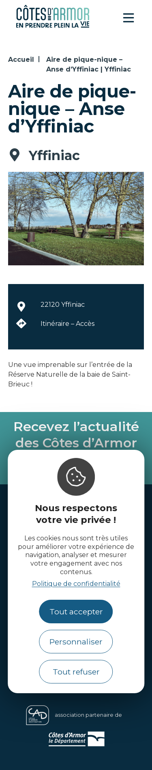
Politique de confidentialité (76, 584)
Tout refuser (76, 672)
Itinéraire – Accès (67, 324)
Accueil (21, 59)
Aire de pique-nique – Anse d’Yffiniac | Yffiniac (88, 64)
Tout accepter (76, 611)
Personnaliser (76, 641)
